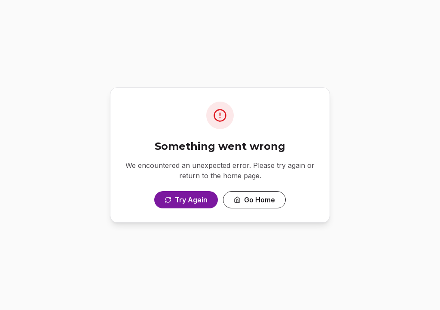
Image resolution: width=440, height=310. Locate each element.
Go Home (254, 199)
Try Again (186, 199)
